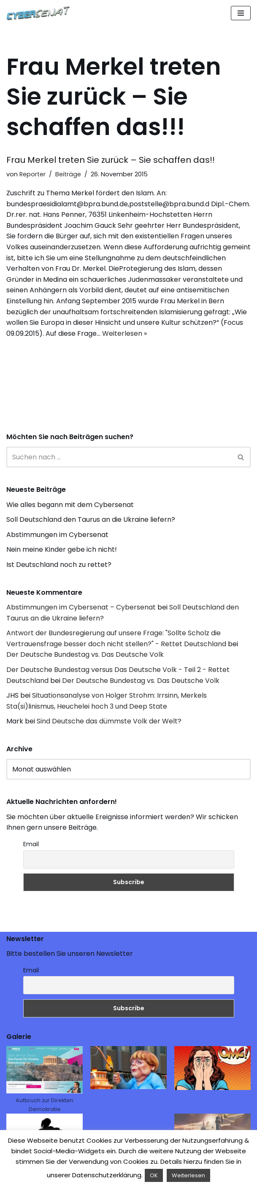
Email (31, 844)
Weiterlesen (188, 1175)
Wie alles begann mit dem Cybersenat (70, 505)
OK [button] (154, 1175)
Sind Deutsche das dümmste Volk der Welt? (109, 721)
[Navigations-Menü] (241, 13)
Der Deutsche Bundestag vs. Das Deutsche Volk (85, 654)
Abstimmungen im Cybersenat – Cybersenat (81, 607)
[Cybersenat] (40, 13)
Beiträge (68, 174)
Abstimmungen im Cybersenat (57, 535)
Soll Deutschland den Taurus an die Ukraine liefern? (90, 519)
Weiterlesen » (124, 333)
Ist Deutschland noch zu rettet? (58, 564)
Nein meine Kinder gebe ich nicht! (61, 549)
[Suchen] (119, 457)
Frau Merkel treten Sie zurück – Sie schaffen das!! (110, 160)
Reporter (32, 174)
